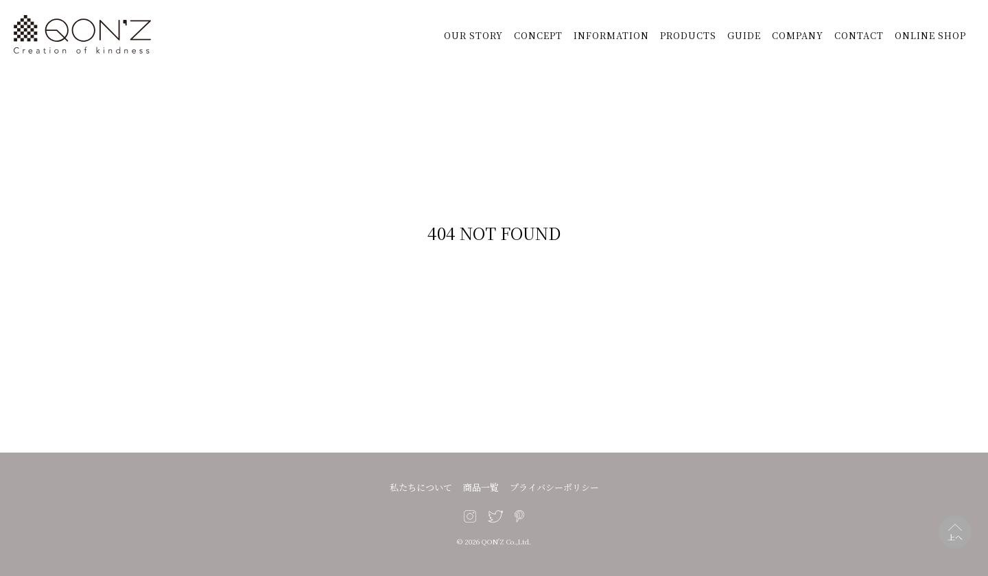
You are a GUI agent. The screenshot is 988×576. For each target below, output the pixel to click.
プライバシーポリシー (554, 487)
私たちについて (421, 487)
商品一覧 (481, 487)
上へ (955, 536)
